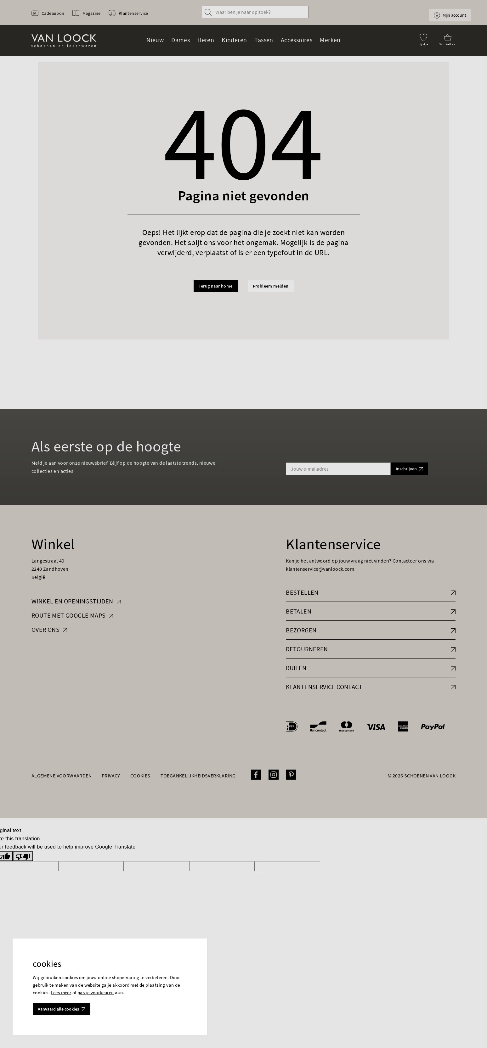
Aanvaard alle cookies (61, 1009)
